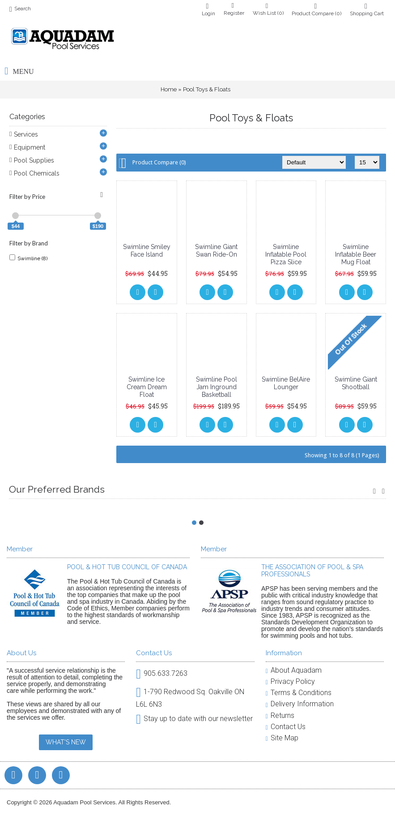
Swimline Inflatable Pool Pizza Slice (285, 254)
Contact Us (286, 726)
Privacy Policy (290, 681)
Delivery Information (300, 704)
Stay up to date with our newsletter (194, 719)
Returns (280, 715)
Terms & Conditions (298, 692)
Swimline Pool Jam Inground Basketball (216, 387)
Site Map (282, 738)
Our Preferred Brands (57, 489)
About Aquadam (294, 670)
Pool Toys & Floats (206, 89)
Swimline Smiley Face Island (146, 250)
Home (169, 89)
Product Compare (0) (159, 162)
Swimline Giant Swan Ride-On (216, 250)
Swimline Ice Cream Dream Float (147, 387)
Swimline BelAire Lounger (286, 383)
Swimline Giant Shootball (356, 383)
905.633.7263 (161, 674)
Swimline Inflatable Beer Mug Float (355, 254)
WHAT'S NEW (66, 742)
